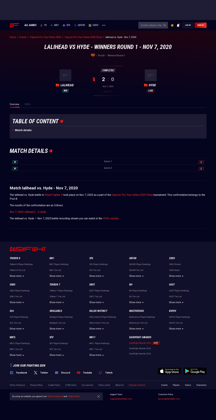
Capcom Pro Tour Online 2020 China (132, 194)
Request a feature (137, 385)
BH (130, 284)
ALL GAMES (30, 25)
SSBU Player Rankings (20, 291)
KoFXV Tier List (176, 323)
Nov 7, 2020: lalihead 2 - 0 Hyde (28, 211)
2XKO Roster (175, 264)
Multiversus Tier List (138, 323)
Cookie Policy (54, 385)
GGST (172, 284)
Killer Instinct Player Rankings (102, 317)
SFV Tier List (55, 349)
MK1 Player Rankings (59, 264)
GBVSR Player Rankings (140, 264)
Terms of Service (17, 385)
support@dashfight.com (121, 399)
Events (164, 385)
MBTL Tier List (16, 349)
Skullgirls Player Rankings (61, 317)
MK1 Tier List (55, 270)
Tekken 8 (15, 258)
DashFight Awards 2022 (140, 354)
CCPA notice (70, 385)
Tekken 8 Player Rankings (21, 264)
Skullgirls (56, 310)
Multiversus (136, 310)
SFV (51, 337)
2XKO (93, 25)
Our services (87, 385)
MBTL (13, 337)
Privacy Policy (36, 385)
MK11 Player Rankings (99, 343)
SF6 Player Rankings (98, 264)
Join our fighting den (29, 365)
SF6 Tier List (94, 270)
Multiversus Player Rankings (142, 317)
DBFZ (92, 284)
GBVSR (79, 25)
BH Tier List (134, 296)
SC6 (12, 310)
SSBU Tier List (16, 296)
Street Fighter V (54, 194)
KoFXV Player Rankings (179, 317)
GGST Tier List (175, 296)
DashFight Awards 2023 (140, 348)
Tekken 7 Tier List (57, 296)
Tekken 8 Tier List (17, 270)
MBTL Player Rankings (20, 343)
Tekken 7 (55, 284)
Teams (188, 385)
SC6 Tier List (15, 323)
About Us (119, 385)
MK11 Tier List (95, 349)
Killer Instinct (98, 310)
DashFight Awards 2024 (140, 343)
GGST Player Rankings (179, 291)
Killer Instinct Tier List (99, 323)
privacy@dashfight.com (169, 399)
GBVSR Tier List (136, 270)
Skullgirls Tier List (57, 323)
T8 (43, 25)
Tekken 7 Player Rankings (61, 291)
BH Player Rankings (138, 291)
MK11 (92, 337)
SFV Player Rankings (59, 343)
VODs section (111, 218)
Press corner (104, 385)
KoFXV (172, 310)
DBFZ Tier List (95, 296)
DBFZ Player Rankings (99, 291)
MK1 (55, 25)
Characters (201, 385)
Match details (23, 130)
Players (176, 385)
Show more (17, 276)
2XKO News (174, 270)
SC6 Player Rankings (19, 317)
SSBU (12, 284)
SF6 (66, 25)
